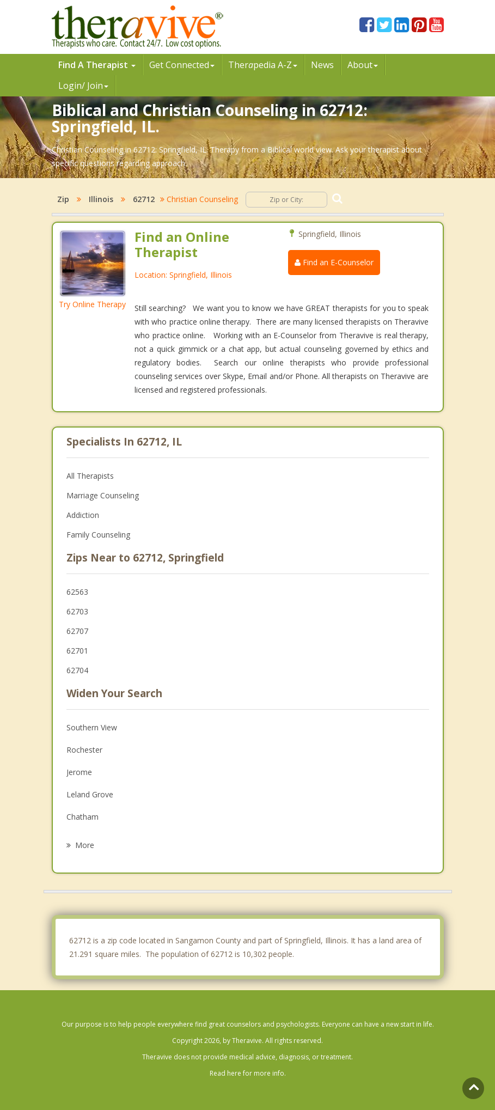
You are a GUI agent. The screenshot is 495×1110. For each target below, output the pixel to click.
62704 (77, 670)
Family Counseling (98, 534)
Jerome (79, 772)
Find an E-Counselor (334, 262)
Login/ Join (83, 86)
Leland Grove (89, 794)
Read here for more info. (248, 1073)
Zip (63, 199)
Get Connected (182, 65)
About (362, 65)
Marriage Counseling (102, 495)
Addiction (82, 515)
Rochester (84, 750)
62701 (77, 650)
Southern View (91, 727)
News (322, 65)
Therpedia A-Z (262, 65)
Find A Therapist (97, 65)
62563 (77, 592)
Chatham (82, 817)
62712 (144, 199)
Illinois (101, 199)
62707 (77, 631)
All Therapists (90, 476)
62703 (77, 611)
